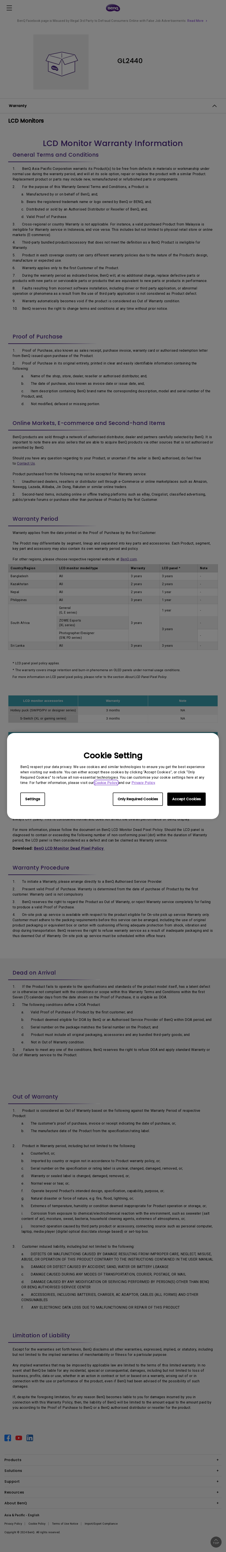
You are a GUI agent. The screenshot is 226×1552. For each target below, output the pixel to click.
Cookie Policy (106, 783)
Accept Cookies (186, 799)
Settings (32, 799)
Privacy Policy (143, 783)
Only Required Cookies (138, 799)
